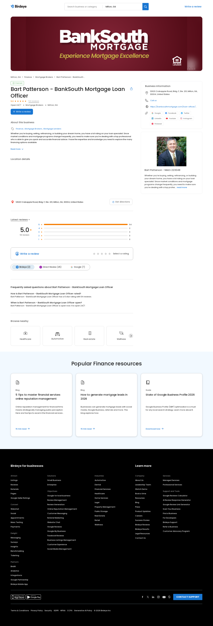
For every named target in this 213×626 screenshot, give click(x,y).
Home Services (101, 498)
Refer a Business (170, 526)
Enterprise (52, 484)
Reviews (14, 484)
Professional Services (172, 484)
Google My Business (56, 531)
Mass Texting (17, 522)
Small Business (54, 480)
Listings (14, 480)
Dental (98, 484)
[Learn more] (172, 151)
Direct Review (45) (50, 266)
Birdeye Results (142, 529)
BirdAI (13, 566)
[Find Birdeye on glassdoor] (169, 597)
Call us (153, 100)
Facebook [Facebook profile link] (170, 113)
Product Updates (143, 511)
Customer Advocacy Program (176, 531)
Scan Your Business (171, 509)
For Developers (169, 517)
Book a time (140, 493)
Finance (28, 77)
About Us (139, 480)
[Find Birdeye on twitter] (148, 597)
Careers (138, 515)
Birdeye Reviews (142, 524)
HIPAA (62, 610)
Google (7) (76, 266)
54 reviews (34, 101)
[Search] (145, 6)
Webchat (15, 509)
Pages (13, 493)
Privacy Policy (37, 610)
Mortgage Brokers (44, 77)
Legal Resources (142, 533)
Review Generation (56, 504)
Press (137, 506)
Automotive (100, 480)
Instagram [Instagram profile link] (186, 118)
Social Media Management (59, 549)
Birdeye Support (170, 522)
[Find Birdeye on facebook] (142, 597)
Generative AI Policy (83, 610)
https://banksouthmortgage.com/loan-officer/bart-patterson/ (174, 106)
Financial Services (103, 489)
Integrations (16, 575)
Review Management (57, 500)
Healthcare (100, 493)
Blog (137, 502)
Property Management (105, 506)
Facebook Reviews (55, 535)
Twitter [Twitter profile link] (185, 113)
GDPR (56, 610)
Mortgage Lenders (52, 128)
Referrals (15, 489)
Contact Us (140, 538)
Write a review (193, 6)
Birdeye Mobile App (19, 584)
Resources (140, 498)
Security (48, 610)
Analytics (15, 570)
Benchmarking (17, 551)
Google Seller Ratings (20, 498)
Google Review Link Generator (176, 504)
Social (13, 513)
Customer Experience (57, 544)
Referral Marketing (55, 517)
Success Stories (142, 520)
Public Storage (101, 511)
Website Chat (53, 522)
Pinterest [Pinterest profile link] (157, 124)
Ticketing (15, 555)
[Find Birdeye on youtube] (164, 597)
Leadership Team (143, 484)
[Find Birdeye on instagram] (158, 597)
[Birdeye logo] (19, 7)
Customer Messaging (57, 513)
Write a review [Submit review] (22, 111)
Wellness (99, 524)
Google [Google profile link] (156, 113)
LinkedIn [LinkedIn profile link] (156, 118)
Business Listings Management (61, 540)
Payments (15, 526)
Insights (14, 546)
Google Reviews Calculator (175, 495)
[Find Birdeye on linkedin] (153, 597)
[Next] (131, 335)
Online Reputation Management (62, 509)
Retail (97, 520)
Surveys (14, 542)
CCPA (69, 610)
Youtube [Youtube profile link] (171, 118)
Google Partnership (19, 579)
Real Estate (100, 515)
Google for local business (58, 495)
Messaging (16, 537)
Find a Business (170, 513)
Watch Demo (141, 489)
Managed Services (171, 480)
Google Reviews (54, 526)
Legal (97, 502)
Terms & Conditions (20, 610)
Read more (17, 149)
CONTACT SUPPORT (187, 596)
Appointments (17, 517)
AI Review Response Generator (177, 500)
